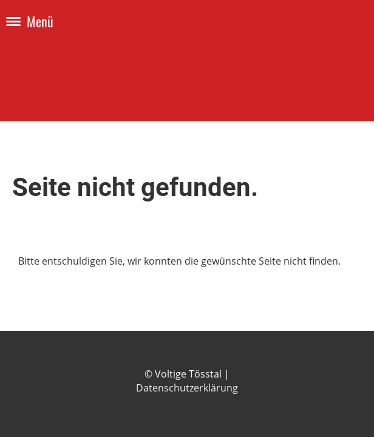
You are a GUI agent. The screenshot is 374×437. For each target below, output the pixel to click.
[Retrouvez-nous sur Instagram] (40, 368)
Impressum (336, 374)
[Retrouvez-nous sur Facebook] (20, 368)
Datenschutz (333, 388)
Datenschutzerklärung (187, 388)
